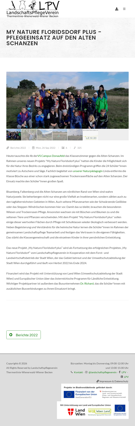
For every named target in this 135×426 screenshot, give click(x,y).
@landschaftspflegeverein (103, 372)
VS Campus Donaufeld (51, 155)
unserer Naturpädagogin (88, 171)
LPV (124, 372)
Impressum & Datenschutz (112, 381)
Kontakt (78, 372)
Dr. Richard (87, 283)
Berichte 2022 (16, 147)
